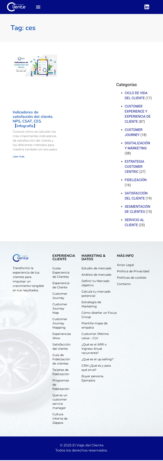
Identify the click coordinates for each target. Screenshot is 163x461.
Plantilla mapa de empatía (94, 326)
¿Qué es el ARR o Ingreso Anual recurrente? (94, 349)
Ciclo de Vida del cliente (136, 96)
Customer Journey (59, 297)
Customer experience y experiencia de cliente (138, 114)
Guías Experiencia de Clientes (60, 273)
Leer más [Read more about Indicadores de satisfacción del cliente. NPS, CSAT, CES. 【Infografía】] (18, 157)
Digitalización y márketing (137, 146)
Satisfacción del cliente (136, 196)
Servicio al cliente (134, 223)
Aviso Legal (125, 266)
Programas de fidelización (60, 385)
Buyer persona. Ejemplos (93, 379)
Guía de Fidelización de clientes (61, 360)
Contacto (124, 285)
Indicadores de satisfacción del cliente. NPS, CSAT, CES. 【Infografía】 (33, 119)
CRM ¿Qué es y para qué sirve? (96, 369)
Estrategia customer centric (134, 167)
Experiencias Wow (61, 337)
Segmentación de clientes (137, 210)
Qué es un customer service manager (59, 402)
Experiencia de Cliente (60, 286)
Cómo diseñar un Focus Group (99, 316)
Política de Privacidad (133, 272)
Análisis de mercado (96, 275)
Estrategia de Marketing (91, 305)
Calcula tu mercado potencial (96, 294)
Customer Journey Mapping (59, 324)
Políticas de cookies (131, 278)
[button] (38, 7)
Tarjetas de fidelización (60, 373)
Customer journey (134, 133)
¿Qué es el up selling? (98, 360)
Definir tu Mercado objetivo (96, 284)
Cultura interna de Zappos (59, 419)
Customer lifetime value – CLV (95, 337)
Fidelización (136, 181)
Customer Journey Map (59, 309)
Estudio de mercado (96, 269)
